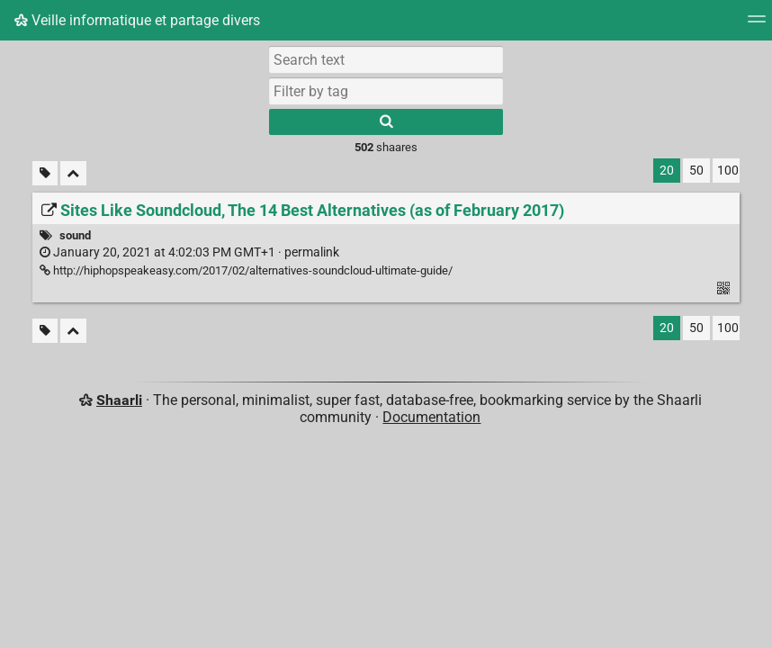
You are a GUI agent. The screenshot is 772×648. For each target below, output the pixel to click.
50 (696, 170)
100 (728, 170)
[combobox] (386, 90)
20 (667, 170)
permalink (189, 252)
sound (75, 235)
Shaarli (119, 400)
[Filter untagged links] (45, 173)
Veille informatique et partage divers (137, 20)
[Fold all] (73, 173)
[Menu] (756, 24)
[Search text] (386, 59)
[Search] (386, 122)
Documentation (431, 417)
